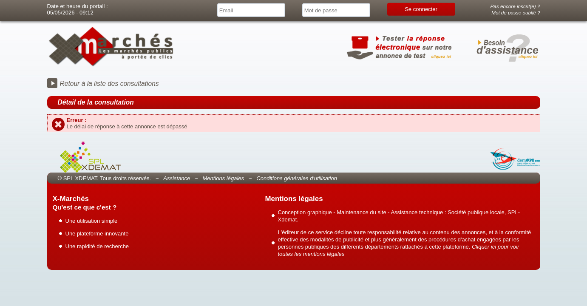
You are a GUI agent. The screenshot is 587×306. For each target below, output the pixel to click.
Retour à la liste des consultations (109, 83)
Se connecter (421, 9)
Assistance (176, 178)
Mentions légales (223, 178)
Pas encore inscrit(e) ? (515, 6)
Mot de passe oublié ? (515, 12)
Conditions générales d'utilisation (296, 178)
